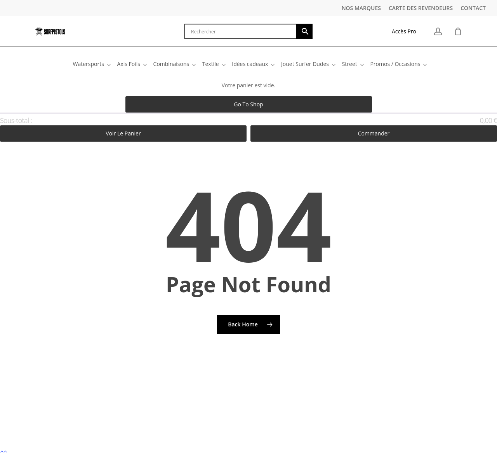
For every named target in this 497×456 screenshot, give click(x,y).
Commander (374, 133)
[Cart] (458, 31)
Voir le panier (123, 133)
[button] (248, 451)
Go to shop (248, 104)
